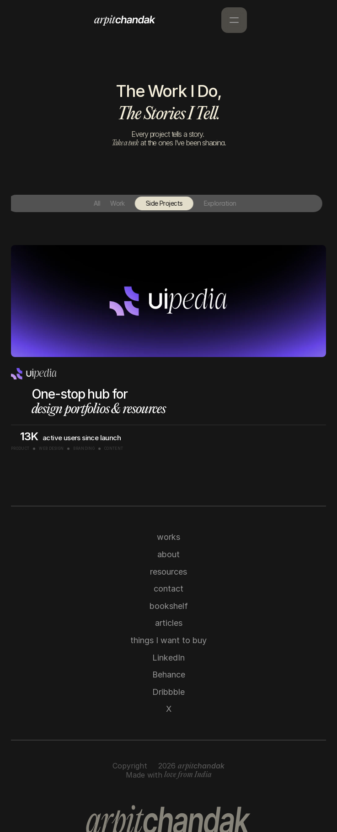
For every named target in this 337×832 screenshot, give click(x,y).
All (89, 203)
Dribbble (168, 692)
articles (168, 623)
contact (168, 588)
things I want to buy (168, 640)
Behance (168, 674)
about (168, 554)
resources (168, 571)
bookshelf (169, 606)
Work (109, 203)
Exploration (212, 203)
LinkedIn (168, 657)
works (168, 537)
